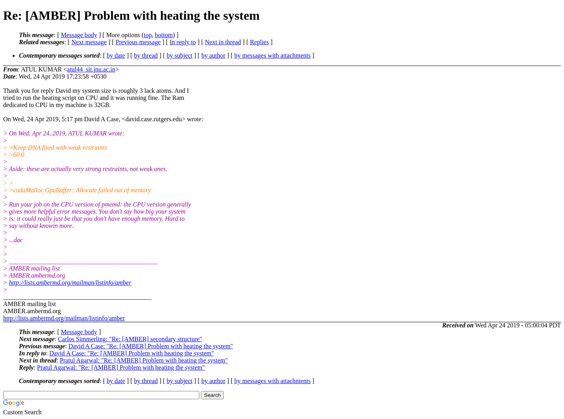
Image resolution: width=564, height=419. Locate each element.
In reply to (183, 42)
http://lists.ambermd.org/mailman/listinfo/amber (70, 282)
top (148, 35)
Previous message (138, 42)
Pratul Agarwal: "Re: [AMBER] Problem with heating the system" (144, 360)
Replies (259, 42)
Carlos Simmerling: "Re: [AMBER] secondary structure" (130, 339)
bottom (163, 35)
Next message (89, 42)
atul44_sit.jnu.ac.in (91, 69)
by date (116, 55)
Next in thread (223, 42)
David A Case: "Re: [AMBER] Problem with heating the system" (150, 346)
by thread (146, 55)
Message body (79, 35)
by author (213, 55)
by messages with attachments (272, 55)
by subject (179, 55)
